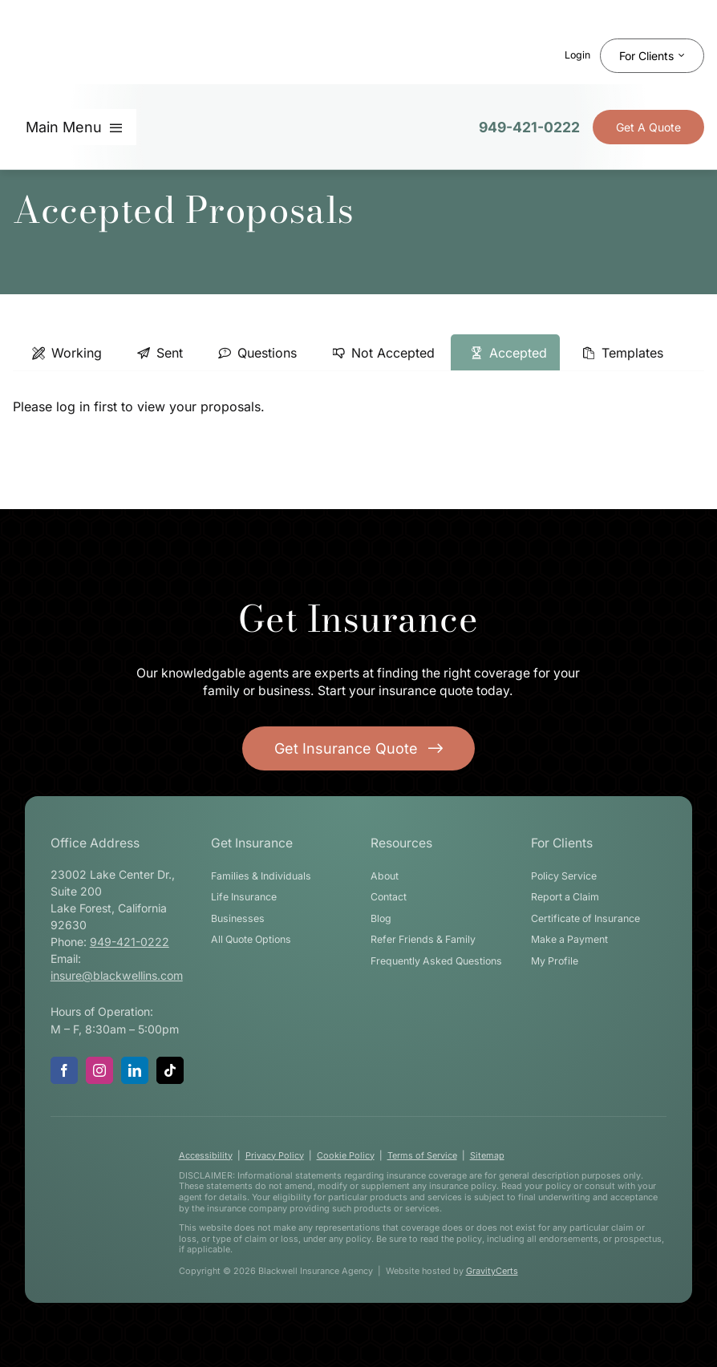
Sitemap (487, 1155)
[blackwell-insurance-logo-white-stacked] (97, 1194)
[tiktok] (170, 1070)
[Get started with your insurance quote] (358, 748)
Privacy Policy (274, 1155)
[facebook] (64, 1070)
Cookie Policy (346, 1155)
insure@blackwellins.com (117, 975)
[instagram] (99, 1070)
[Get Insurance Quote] (648, 127)
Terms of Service (422, 1155)
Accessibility (206, 1155)
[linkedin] (134, 1070)
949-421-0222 (529, 127)
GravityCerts (492, 1270)
